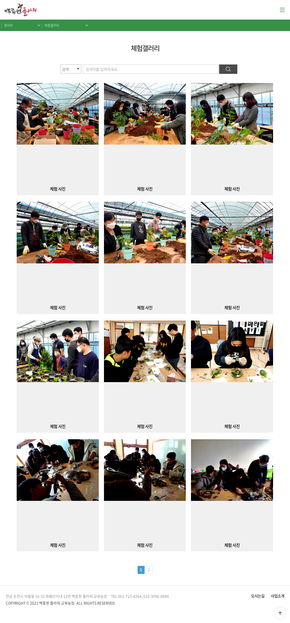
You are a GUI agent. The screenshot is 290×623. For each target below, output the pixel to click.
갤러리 (8, 25)
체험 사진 (57, 189)
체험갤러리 (51, 25)
